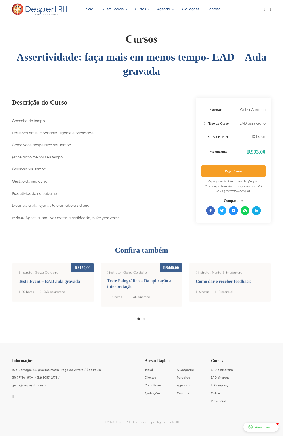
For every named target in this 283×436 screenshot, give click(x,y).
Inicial (149, 370)
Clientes (150, 377)
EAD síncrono (141, 304)
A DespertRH (186, 370)
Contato (183, 393)
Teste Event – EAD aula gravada (49, 288)
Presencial (226, 298)
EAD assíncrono (253, 123)
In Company (219, 385)
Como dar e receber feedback (223, 288)
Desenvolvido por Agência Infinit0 (155, 422)
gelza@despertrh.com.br (29, 385)
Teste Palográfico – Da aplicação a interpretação (139, 290)
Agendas (183, 385)
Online (215, 393)
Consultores (153, 385)
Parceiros (183, 377)
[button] (139, 322)
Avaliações (152, 393)
